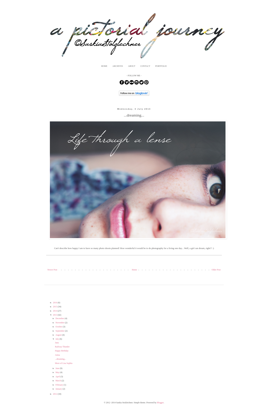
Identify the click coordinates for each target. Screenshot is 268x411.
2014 (55, 311)
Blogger (160, 402)
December (60, 318)
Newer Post (52, 269)
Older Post (216, 269)
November (60, 322)
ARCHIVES (117, 66)
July (57, 339)
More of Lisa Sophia (63, 363)
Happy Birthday (61, 350)
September (60, 331)
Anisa (57, 355)
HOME (104, 66)
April (57, 376)
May (57, 372)
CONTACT (145, 66)
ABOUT (131, 66)
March (58, 380)
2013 (55, 315)
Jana (57, 342)
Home (134, 269)
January (59, 389)
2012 (55, 394)
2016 (55, 302)
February (59, 385)
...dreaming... (60, 359)
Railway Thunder (62, 346)
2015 (55, 306)
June (57, 368)
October (59, 326)
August (58, 335)
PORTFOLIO (161, 66)
